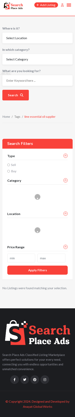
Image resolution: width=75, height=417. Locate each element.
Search (15, 95)
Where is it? (11, 28)
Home (6, 116)
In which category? (16, 49)
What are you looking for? (21, 71)
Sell (13, 165)
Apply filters (37, 270)
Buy (13, 171)
